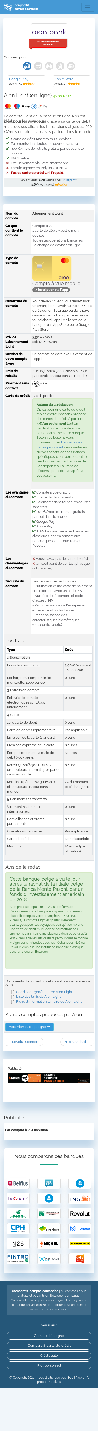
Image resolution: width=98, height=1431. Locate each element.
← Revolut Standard (23, 1042)
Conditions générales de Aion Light (41, 992)
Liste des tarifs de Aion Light (36, 997)
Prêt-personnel (49, 1365)
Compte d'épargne (49, 1336)
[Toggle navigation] (87, 7)
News (80, 1377)
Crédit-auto (49, 1355)
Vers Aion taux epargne (29, 1027)
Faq (70, 1377)
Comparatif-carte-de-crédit (49, 1346)
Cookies (55, 1382)
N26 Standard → (77, 1042)
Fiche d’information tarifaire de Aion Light (46, 1001)
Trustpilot (69, 180)
